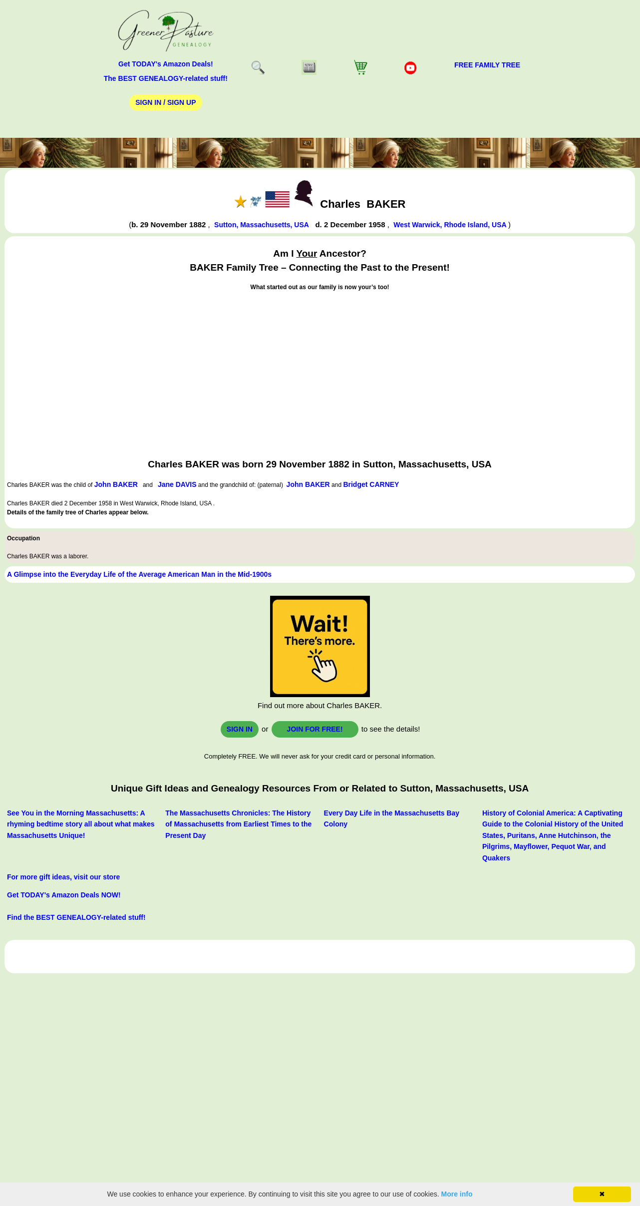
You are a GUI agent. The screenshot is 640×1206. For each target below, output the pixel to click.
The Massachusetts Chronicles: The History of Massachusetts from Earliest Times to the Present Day (238, 824)
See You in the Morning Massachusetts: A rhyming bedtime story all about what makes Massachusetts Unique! (81, 824)
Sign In (240, 729)
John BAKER (116, 484)
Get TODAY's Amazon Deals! (165, 64)
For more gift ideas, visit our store (63, 877)
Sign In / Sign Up (165, 102)
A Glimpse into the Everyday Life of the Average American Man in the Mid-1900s (139, 574)
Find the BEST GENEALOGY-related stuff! (76, 917)
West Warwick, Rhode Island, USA (450, 225)
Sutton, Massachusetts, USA (261, 225)
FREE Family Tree (487, 65)
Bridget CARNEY (371, 484)
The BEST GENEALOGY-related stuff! (166, 78)
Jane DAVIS (177, 484)
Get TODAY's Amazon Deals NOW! (64, 895)
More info (457, 1194)
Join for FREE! (315, 729)
